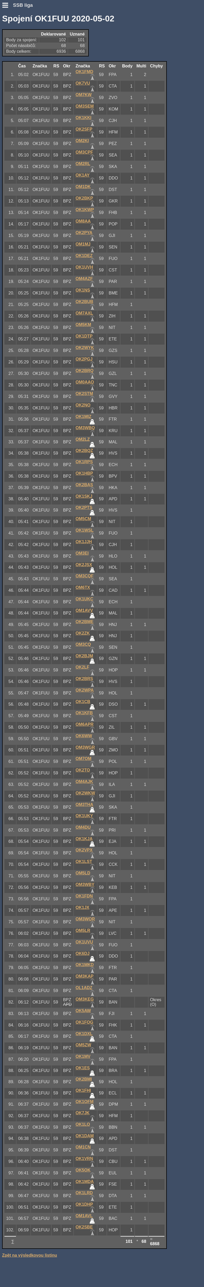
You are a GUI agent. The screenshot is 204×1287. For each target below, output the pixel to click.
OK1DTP (84, 336)
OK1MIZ (83, 416)
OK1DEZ (84, 255)
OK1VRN (84, 1158)
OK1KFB (84, 713)
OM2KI (82, 140)
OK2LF (82, 667)
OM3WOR (85, 919)
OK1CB (83, 701)
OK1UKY (84, 816)
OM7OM (83, 758)
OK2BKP (84, 198)
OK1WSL (84, 530)
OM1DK (83, 186)
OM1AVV (84, 610)
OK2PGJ (84, 359)
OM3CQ (83, 644)
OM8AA (83, 221)
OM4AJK (84, 781)
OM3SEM (85, 106)
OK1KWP (85, 209)
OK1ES (83, 1068)
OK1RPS (84, 462)
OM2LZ (83, 439)
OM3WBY (85, 884)
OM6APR (84, 724)
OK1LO (83, 1124)
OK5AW (83, 1010)
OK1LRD (84, 1193)
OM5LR (83, 930)
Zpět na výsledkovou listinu (29, 1255)
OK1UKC (84, 599)
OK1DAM (85, 1136)
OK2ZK (83, 633)
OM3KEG (85, 999)
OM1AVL (84, 1216)
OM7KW (84, 94)
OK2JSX (84, 565)
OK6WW (84, 736)
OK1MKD (85, 965)
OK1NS (83, 290)
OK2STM (84, 393)
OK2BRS (84, 678)
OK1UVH (84, 267)
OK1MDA (85, 1181)
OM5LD (83, 873)
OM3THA (84, 804)
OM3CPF (84, 152)
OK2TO (83, 770)
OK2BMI (84, 1079)
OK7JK (83, 1113)
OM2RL (83, 163)
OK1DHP (84, 1204)
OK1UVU (84, 942)
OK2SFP (84, 129)
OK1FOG (84, 1022)
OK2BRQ (84, 370)
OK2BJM (84, 656)
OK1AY (83, 175)
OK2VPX (84, 850)
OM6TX (83, 587)
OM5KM (83, 324)
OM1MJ (83, 244)
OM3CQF (84, 576)
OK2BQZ (84, 450)
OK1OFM (84, 1101)
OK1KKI (83, 117)
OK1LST (84, 861)
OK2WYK (85, 347)
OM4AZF (84, 278)
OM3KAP (84, 976)
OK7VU (83, 83)
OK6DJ (83, 953)
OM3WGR (85, 747)
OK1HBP (84, 473)
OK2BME (84, 621)
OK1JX (82, 907)
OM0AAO (85, 382)
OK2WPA (85, 690)
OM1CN (83, 1147)
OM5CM (83, 519)
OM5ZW (83, 1045)
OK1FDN (84, 896)
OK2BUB (84, 301)
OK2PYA (84, 232)
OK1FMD (84, 71)
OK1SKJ (84, 496)
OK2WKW (85, 793)
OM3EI (82, 553)
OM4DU (83, 827)
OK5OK (83, 1170)
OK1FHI (83, 1090)
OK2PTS (84, 507)
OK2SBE (84, 1227)
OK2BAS (84, 485)
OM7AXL (84, 313)
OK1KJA (84, 839)
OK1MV (83, 1056)
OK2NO (83, 405)
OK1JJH (84, 542)
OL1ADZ (84, 987)
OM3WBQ (85, 428)
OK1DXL (84, 1033)
